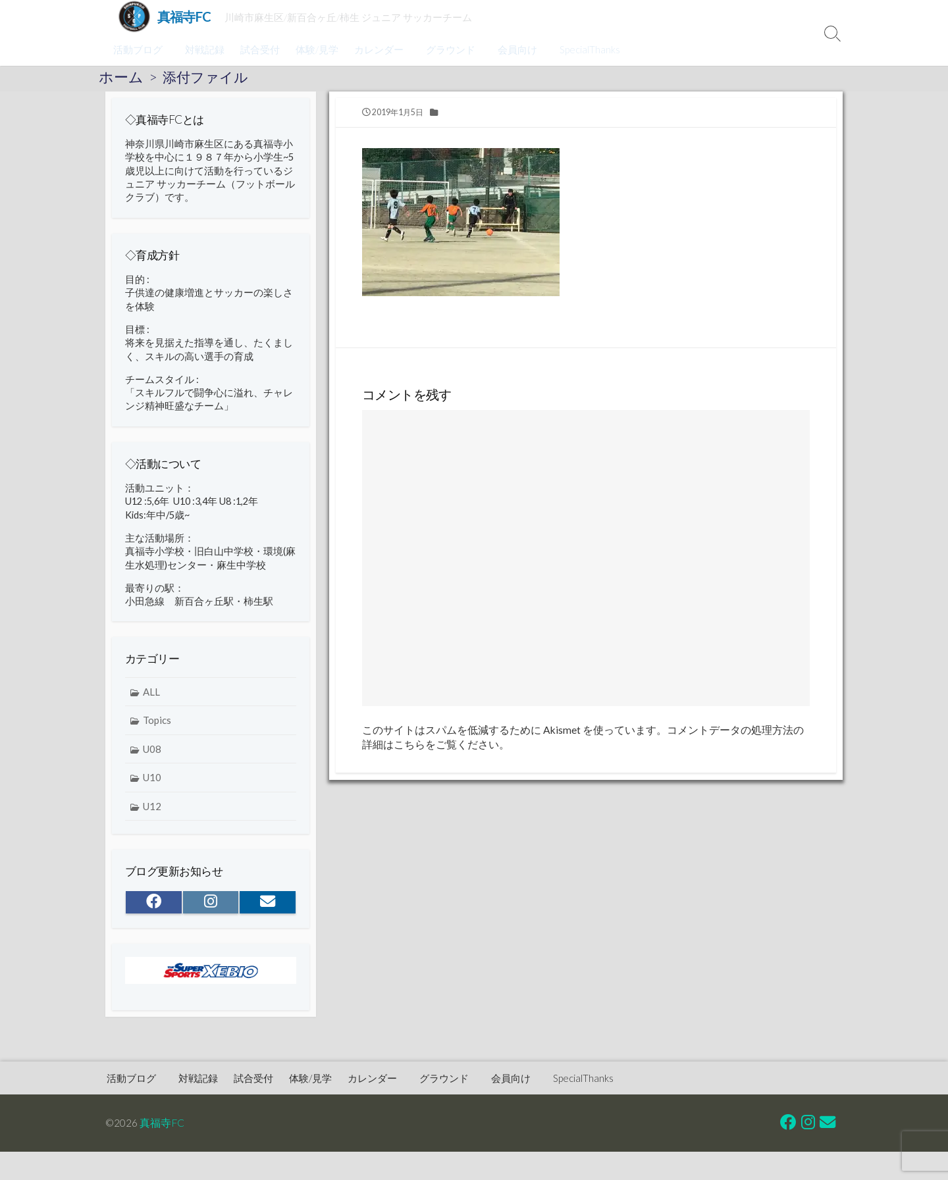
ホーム (121, 77)
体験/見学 (315, 49)
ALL (151, 705)
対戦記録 (203, 49)
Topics (157, 734)
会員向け (511, 49)
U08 (152, 763)
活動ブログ (138, 49)
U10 (152, 792)
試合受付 (258, 49)
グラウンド (446, 49)
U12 (152, 821)
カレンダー (377, 49)
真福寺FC (162, 1123)
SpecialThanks (582, 49)
